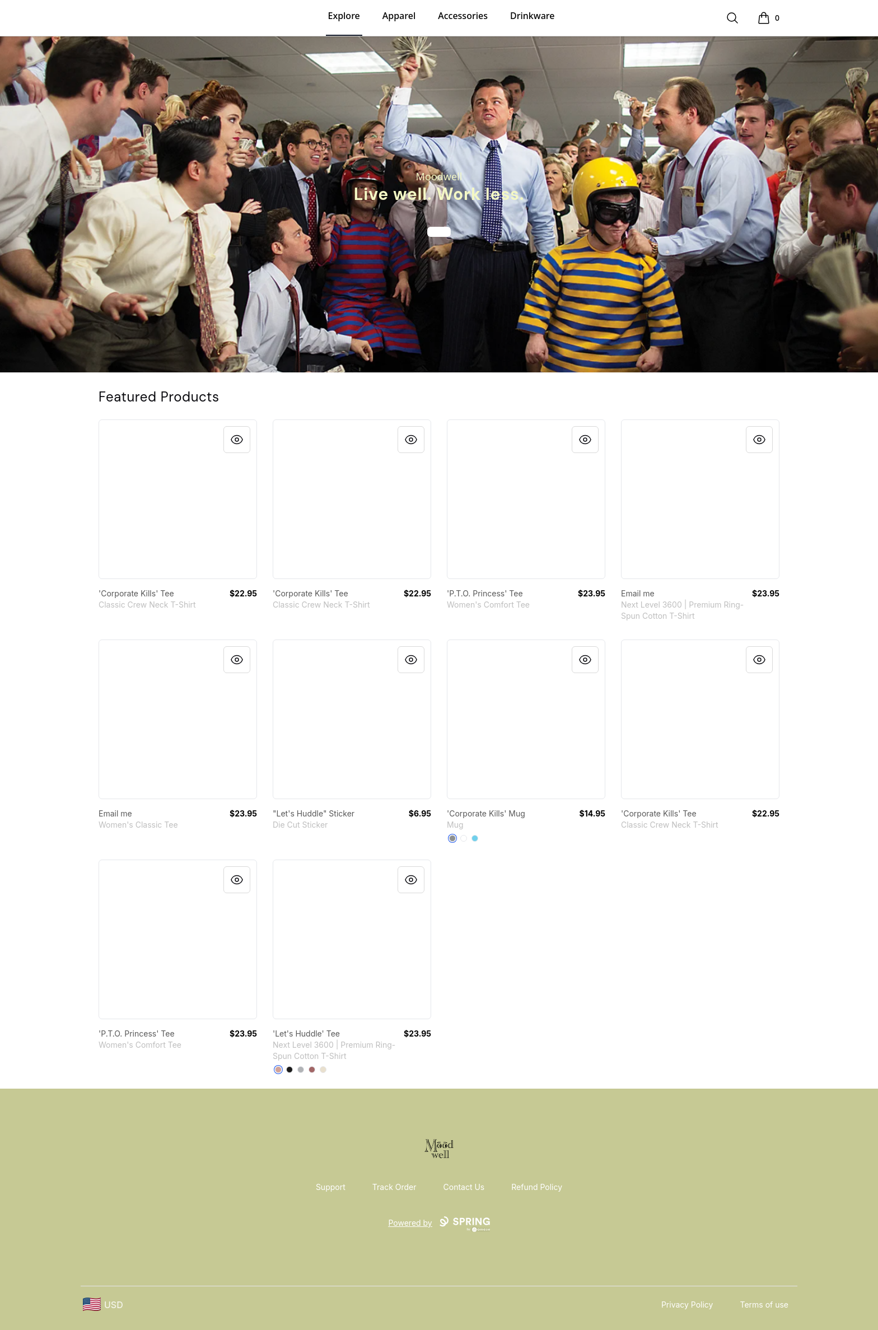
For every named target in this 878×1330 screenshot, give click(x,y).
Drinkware (532, 16)
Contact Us (464, 1187)
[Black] (289, 1069)
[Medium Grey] (452, 838)
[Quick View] (236, 439)
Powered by (438, 1224)
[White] (463, 838)
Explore (344, 16)
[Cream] (323, 1069)
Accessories (463, 16)
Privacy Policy (687, 1304)
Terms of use (764, 1304)
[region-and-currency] (103, 1305)
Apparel (398, 16)
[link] (177, 499)
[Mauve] (312, 1069)
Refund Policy (536, 1187)
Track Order (394, 1187)
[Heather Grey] (300, 1069)
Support (330, 1187)
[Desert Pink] (278, 1069)
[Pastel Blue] (474, 838)
